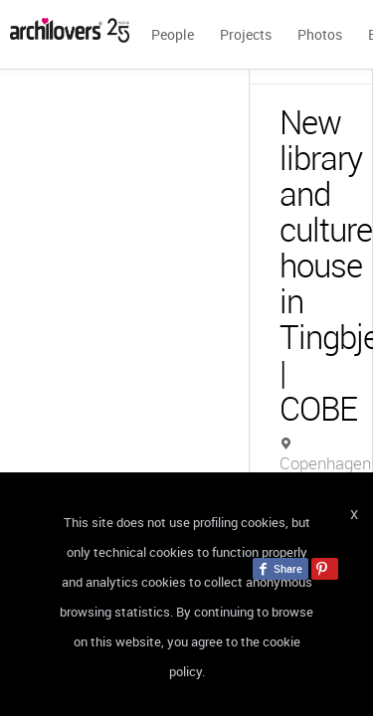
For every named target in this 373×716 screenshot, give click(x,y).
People (172, 34)
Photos (319, 34)
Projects (246, 34)
